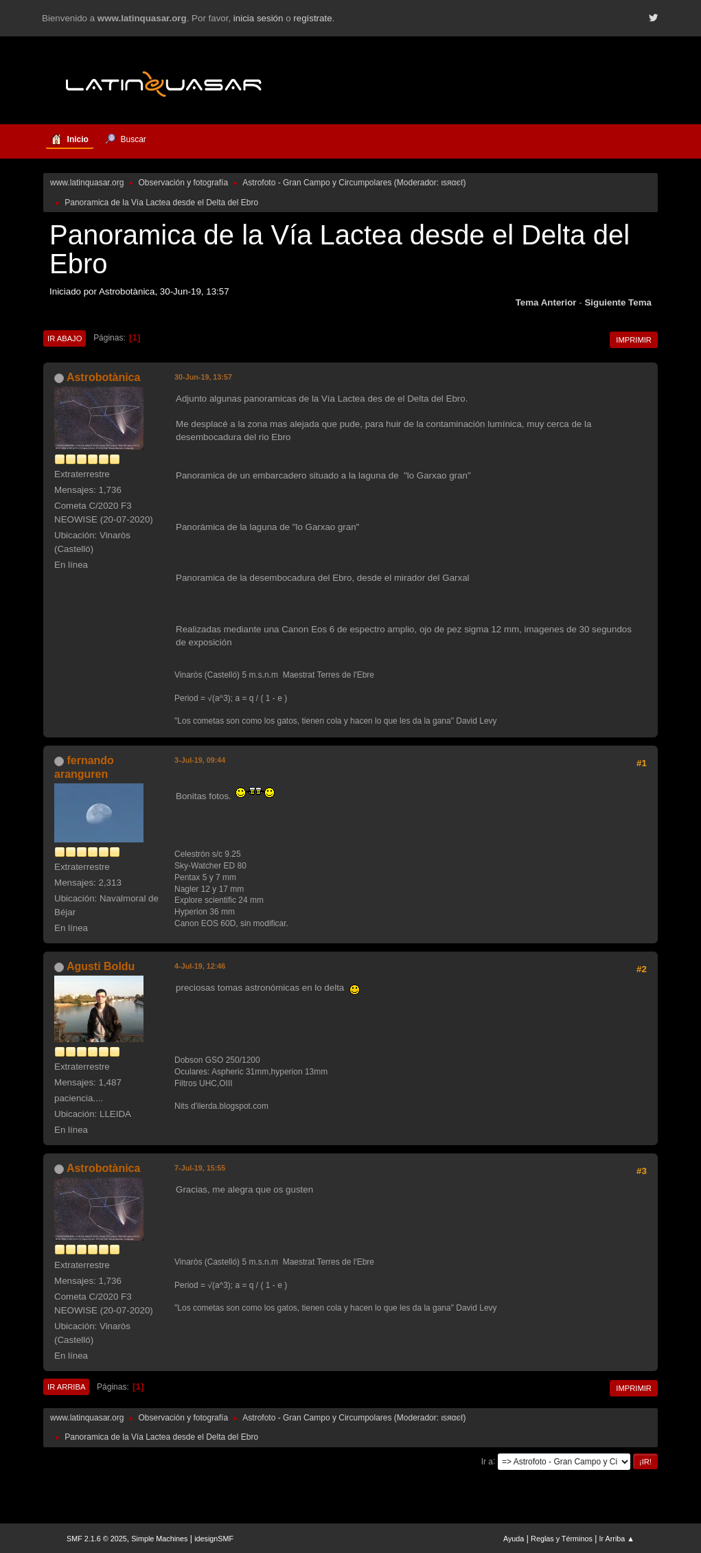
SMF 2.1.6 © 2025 (97, 1538)
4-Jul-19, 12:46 (199, 966)
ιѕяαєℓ (452, 182)
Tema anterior (546, 302)
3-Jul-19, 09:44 (199, 760)
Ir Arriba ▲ (616, 1538)
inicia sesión (258, 18)
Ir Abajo (64, 338)
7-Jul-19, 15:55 (199, 1168)
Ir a (487, 1461)
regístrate (312, 18)
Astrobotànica (103, 377)
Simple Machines (159, 1538)
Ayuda (513, 1538)
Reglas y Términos (562, 1538)
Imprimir (634, 340)
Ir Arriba (66, 1387)
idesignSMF (213, 1538)
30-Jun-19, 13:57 (203, 377)
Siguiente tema (618, 302)
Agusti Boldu (101, 966)
